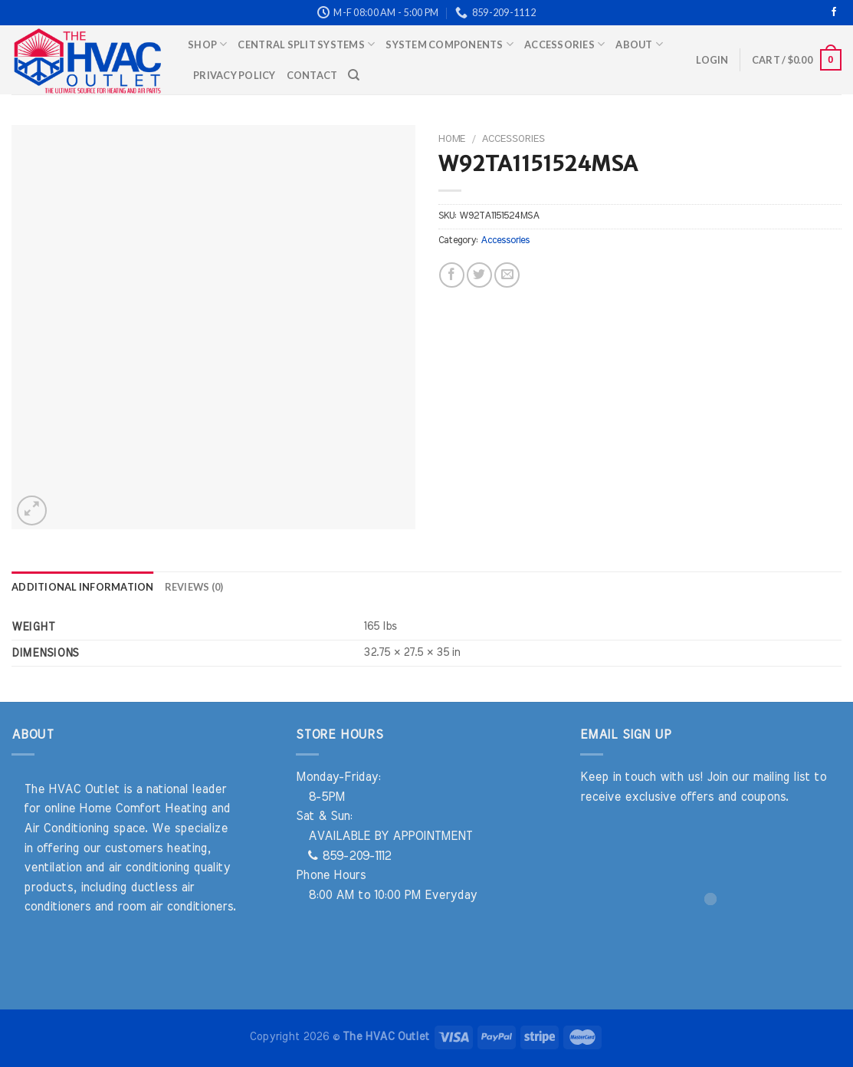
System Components (449, 44)
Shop (207, 44)
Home (451, 138)
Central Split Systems (306, 44)
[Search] (353, 75)
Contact (312, 75)
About (639, 44)
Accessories (564, 44)
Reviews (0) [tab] (194, 587)
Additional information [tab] (82, 587)
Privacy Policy (234, 75)
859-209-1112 (349, 856)
